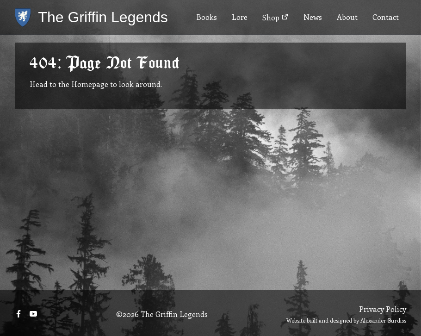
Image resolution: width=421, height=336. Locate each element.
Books (206, 17)
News (312, 17)
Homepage (89, 84)
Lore (240, 17)
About (347, 17)
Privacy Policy (382, 309)
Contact (385, 17)
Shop (275, 17)
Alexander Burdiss (383, 320)
